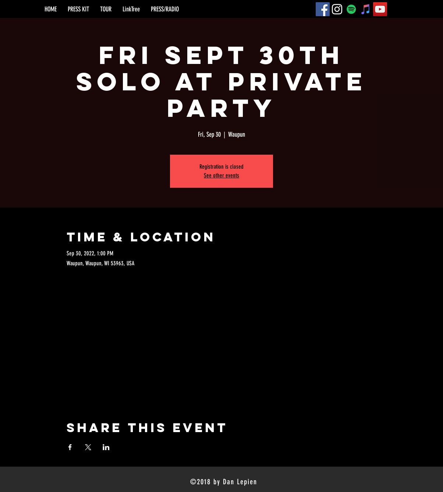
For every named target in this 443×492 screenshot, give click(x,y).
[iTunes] (366, 9)
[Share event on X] (88, 447)
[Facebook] (323, 9)
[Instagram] (337, 9)
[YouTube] (380, 9)
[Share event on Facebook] (70, 447)
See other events (221, 175)
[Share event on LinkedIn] (106, 447)
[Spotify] (351, 9)
